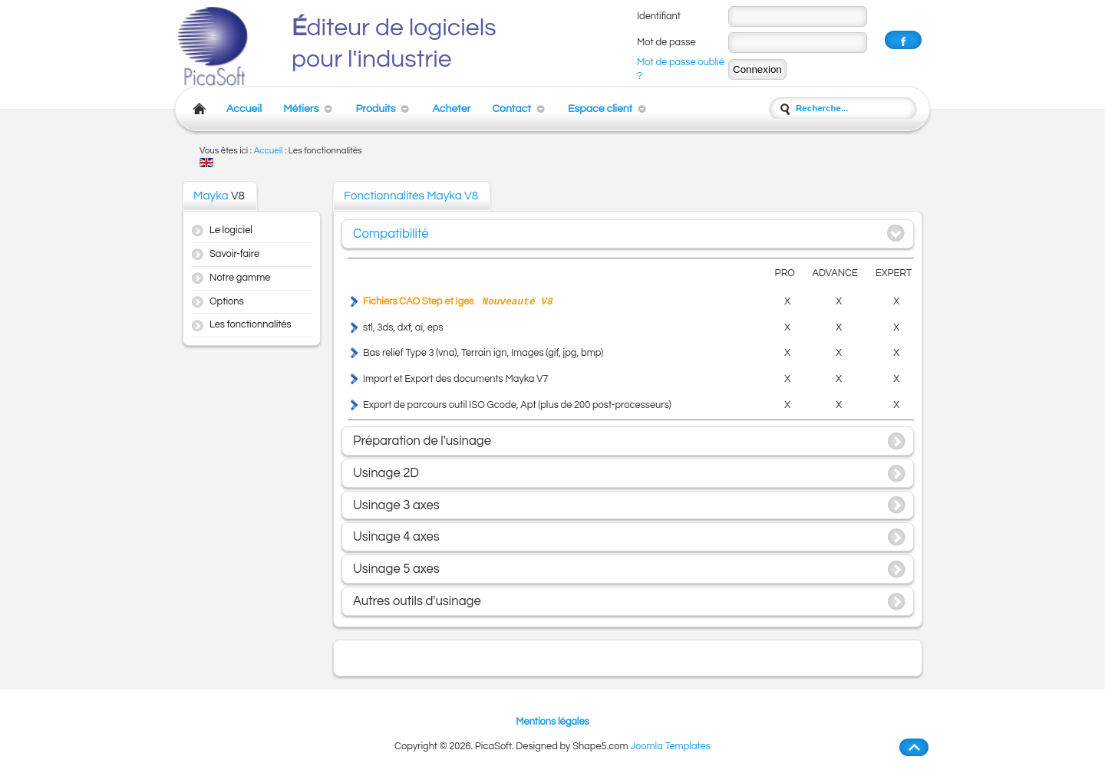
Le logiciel (230, 230)
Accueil (244, 108)
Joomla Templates (670, 747)
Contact (511, 108)
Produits (375, 108)
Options (226, 302)
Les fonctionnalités (250, 325)
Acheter (451, 108)
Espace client (600, 108)
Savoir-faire (234, 254)
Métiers (300, 108)
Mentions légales (552, 722)
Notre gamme (239, 278)
